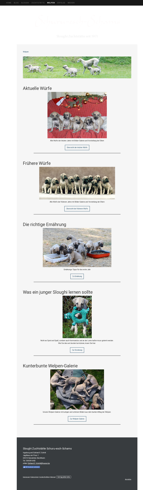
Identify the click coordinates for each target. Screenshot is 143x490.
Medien (71, 3)
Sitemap (52, 477)
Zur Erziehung (77, 350)
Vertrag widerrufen (63, 477)
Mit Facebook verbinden (31, 467)
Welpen (51, 3)
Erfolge (61, 3)
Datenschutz (34, 477)
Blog (16, 3)
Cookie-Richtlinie (44, 477)
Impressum (26, 477)
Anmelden (128, 479)
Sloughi (25, 3)
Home (9, 3)
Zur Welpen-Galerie (77, 419)
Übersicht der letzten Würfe (77, 147)
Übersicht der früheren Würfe (77, 209)
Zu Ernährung (77, 276)
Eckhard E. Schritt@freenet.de (39, 463)
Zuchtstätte (38, 3)
